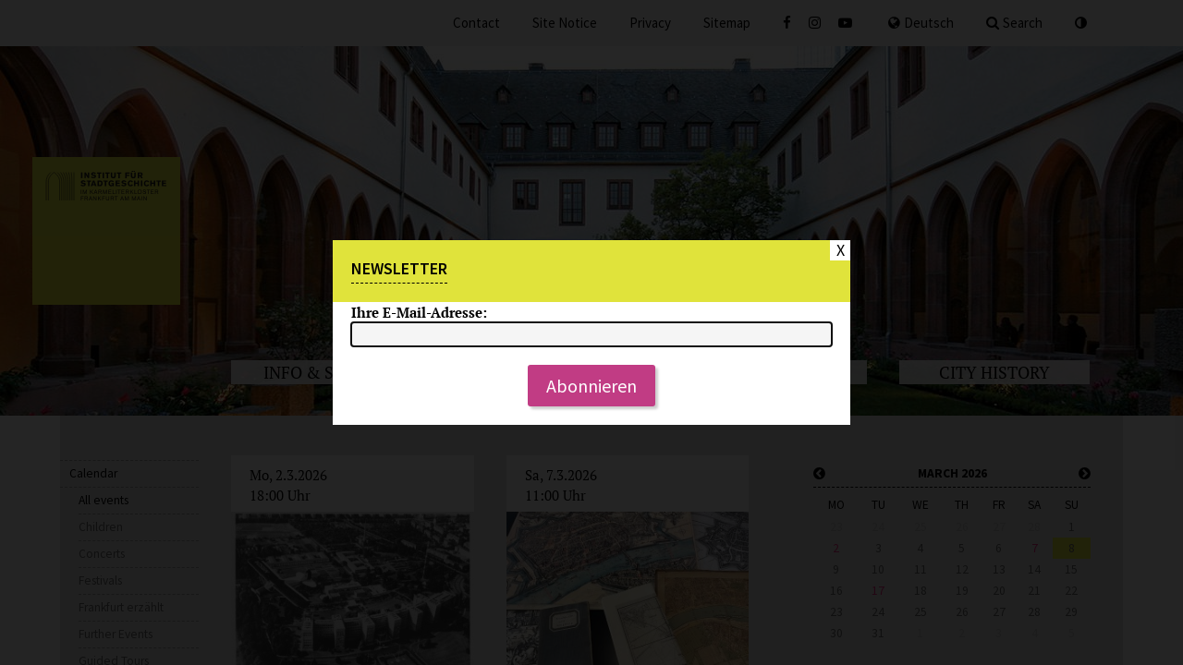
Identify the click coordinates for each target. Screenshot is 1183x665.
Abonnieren (591, 385)
